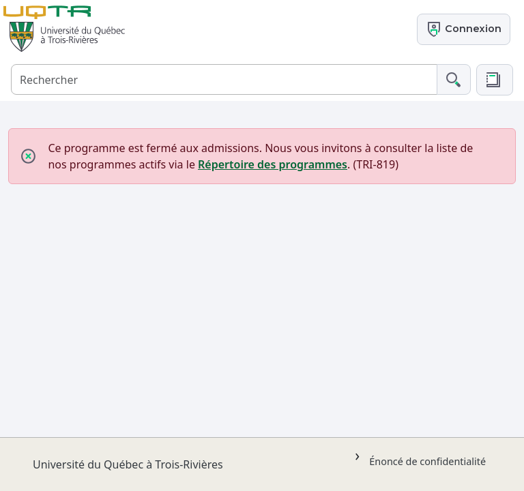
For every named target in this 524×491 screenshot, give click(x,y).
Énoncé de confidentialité (427, 461)
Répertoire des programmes (272, 164)
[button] (494, 79)
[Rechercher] (224, 79)
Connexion (463, 29)
